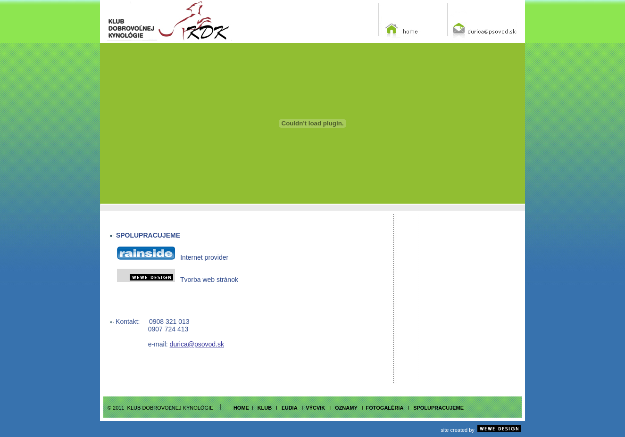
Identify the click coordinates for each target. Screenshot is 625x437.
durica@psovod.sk (197, 344)
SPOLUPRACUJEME (438, 408)
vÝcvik (315, 408)
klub (265, 408)
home (241, 408)
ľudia (289, 408)
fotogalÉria (385, 408)
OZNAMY (346, 408)
